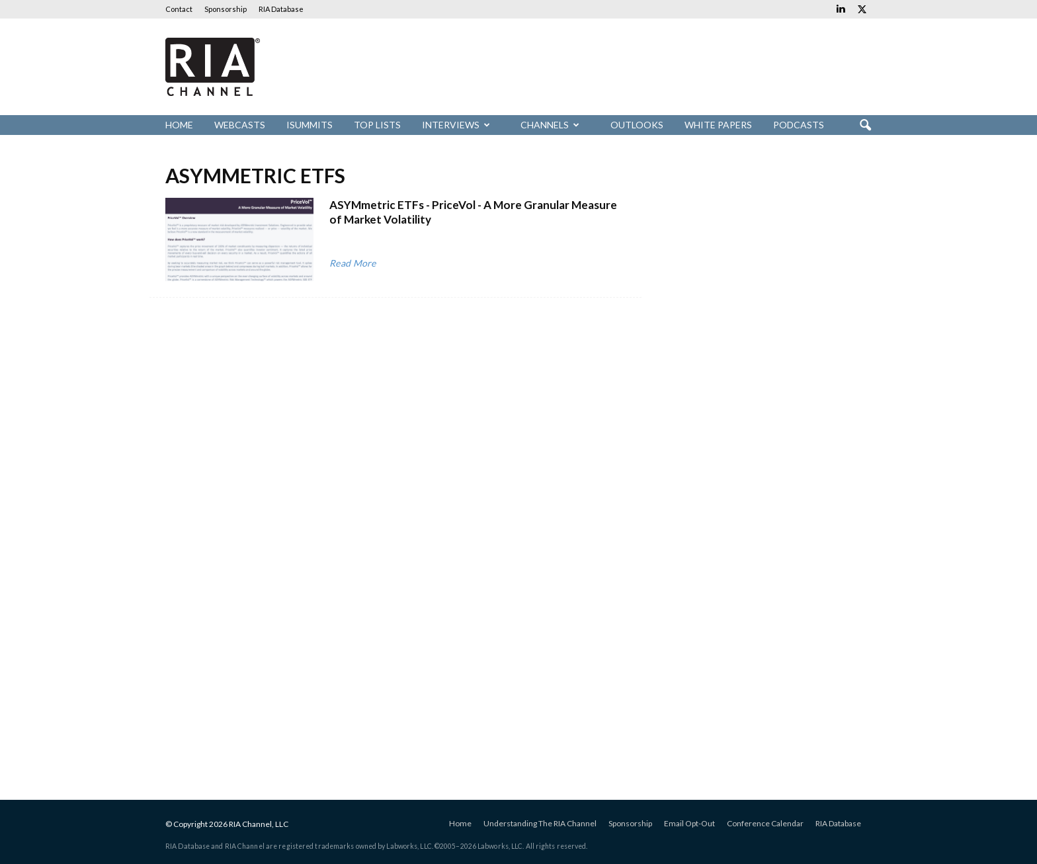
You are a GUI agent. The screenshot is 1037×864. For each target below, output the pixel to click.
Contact (178, 9)
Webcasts (239, 124)
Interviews (456, 124)
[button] (865, 126)
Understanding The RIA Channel (540, 823)
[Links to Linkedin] (840, 9)
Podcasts (798, 124)
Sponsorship (225, 9)
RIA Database (281, 9)
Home (179, 124)
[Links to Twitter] (862, 9)
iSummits (309, 124)
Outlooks (636, 124)
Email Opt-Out (689, 823)
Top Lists (377, 124)
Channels (549, 124)
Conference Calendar (765, 823)
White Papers (718, 124)
